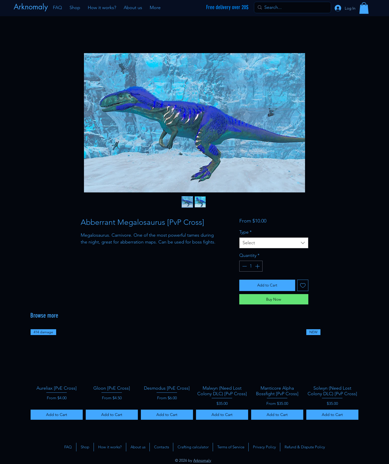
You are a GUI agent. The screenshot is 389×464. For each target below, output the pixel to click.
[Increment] (258, 266)
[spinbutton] (251, 266)
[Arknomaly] (31, 7)
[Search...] (292, 7)
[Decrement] (244, 266)
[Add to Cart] (57, 415)
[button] (364, 8)
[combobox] (273, 242)
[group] (194, 374)
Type (245, 232)
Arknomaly (202, 460)
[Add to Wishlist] (303, 285)
